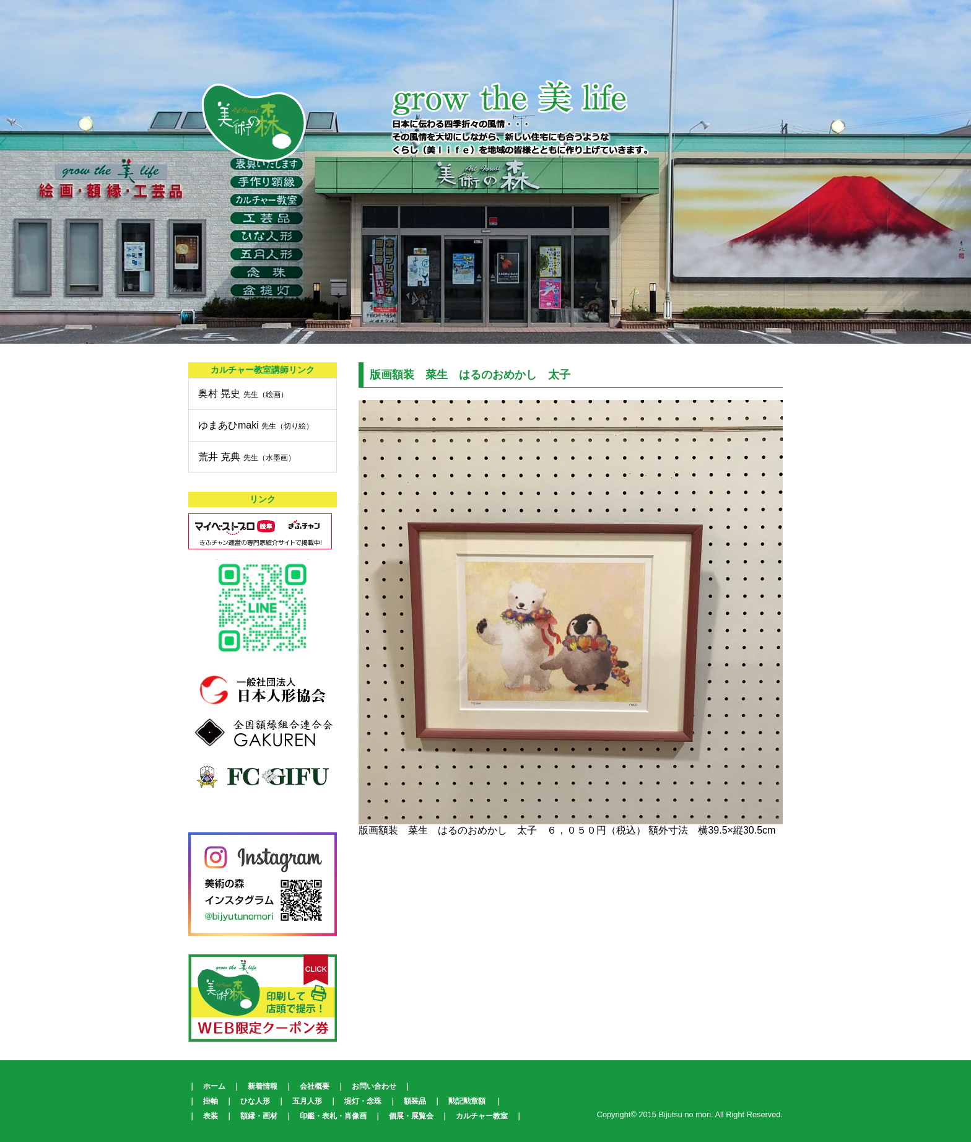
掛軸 (210, 1101)
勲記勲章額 (467, 1101)
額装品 (415, 1101)
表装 (210, 1116)
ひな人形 (255, 1101)
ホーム (214, 1086)
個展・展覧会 (411, 1116)
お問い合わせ (374, 1086)
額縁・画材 (258, 1116)
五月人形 (307, 1101)
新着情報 (262, 1086)
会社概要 (314, 1086)
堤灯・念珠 (362, 1101)
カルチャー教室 (482, 1116)
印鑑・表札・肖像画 (333, 1116)
